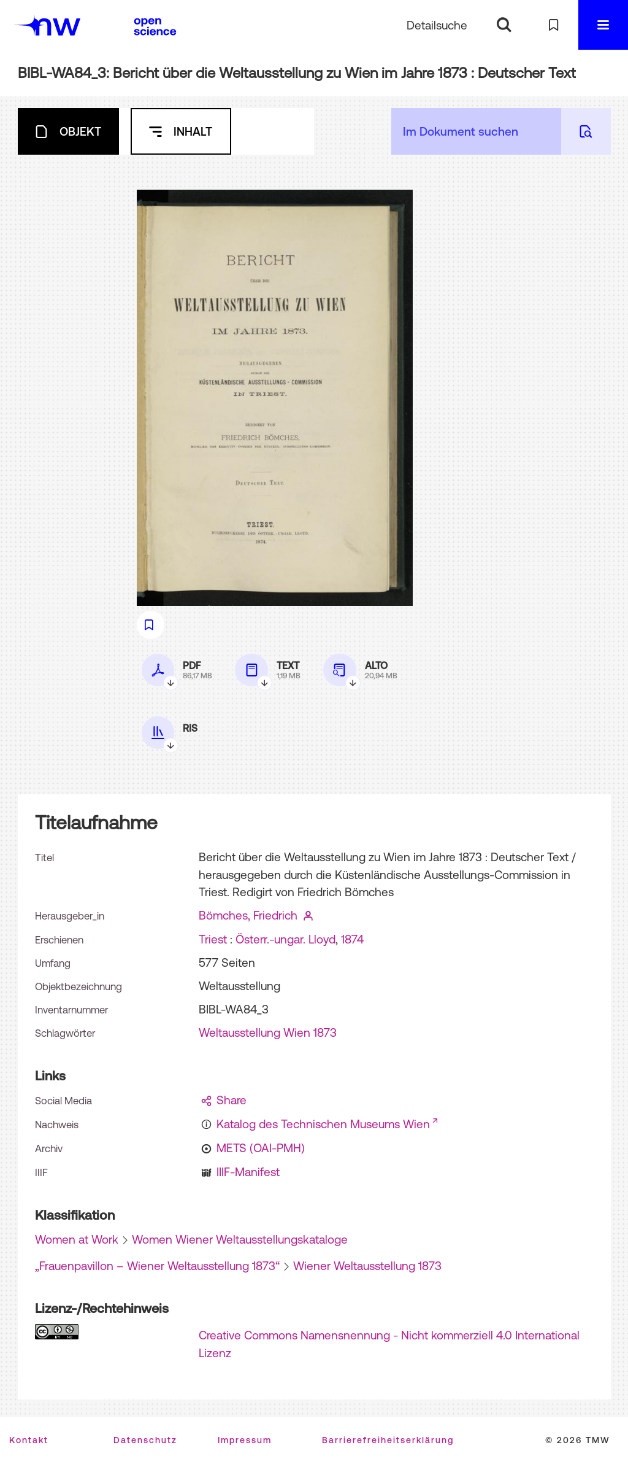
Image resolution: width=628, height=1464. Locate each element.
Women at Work (76, 1239)
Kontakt (28, 1440)
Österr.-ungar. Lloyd (285, 939)
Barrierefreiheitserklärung (388, 1440)
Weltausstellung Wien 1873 (268, 1032)
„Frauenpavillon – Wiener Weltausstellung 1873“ (157, 1265)
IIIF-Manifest (248, 1172)
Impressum (245, 1440)
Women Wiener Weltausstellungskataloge (240, 1239)
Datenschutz (145, 1440)
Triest (213, 939)
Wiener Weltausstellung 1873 (367, 1265)
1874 (352, 939)
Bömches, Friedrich (248, 915)
